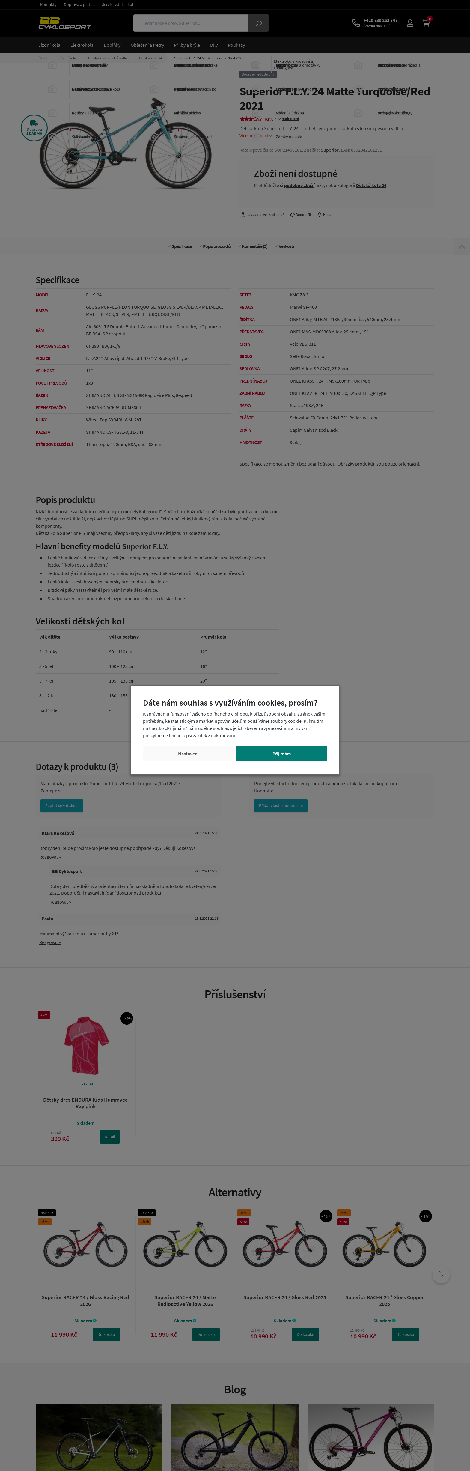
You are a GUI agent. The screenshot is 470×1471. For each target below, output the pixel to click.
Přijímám (281, 754)
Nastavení (188, 754)
